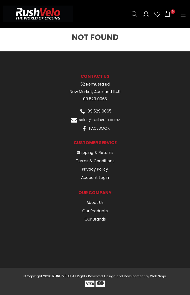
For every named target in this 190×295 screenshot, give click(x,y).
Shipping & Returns (95, 152)
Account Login (95, 177)
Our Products (95, 211)
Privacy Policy (95, 169)
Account (146, 14)
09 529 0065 (95, 99)
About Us (95, 202)
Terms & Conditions (95, 161)
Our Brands (95, 219)
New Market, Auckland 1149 (95, 91)
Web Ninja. (158, 276)
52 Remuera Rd (95, 84)
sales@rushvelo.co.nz (95, 120)
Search (135, 14)
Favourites (157, 14)
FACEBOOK (95, 129)
